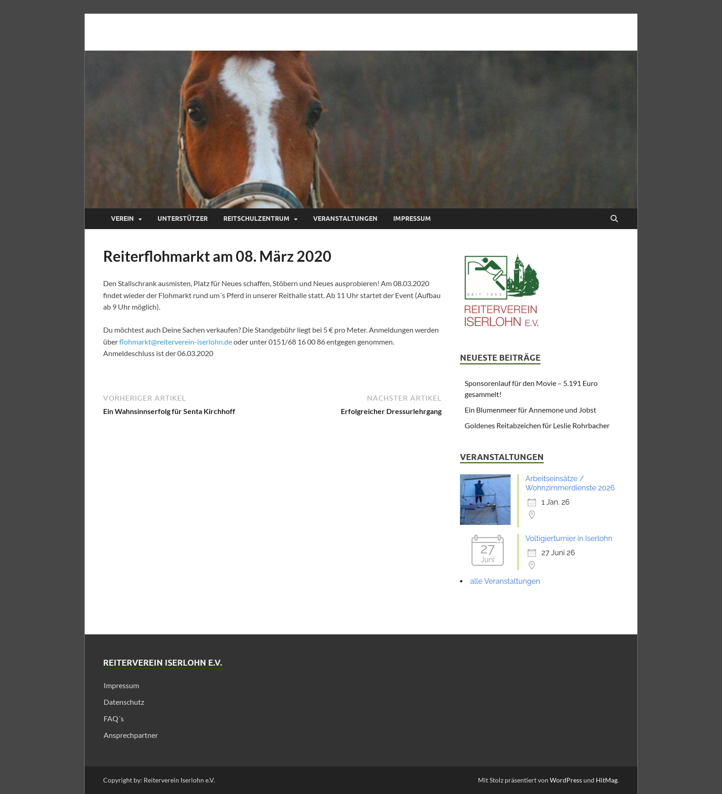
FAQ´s (114, 718)
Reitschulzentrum (256, 218)
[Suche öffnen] (614, 219)
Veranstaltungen (345, 218)
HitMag (606, 780)
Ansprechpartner (131, 735)
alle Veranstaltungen (505, 581)
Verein (122, 218)
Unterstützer (182, 218)
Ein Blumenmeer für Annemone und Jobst (530, 409)
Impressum (412, 218)
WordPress (566, 780)
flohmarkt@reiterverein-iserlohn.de (175, 341)
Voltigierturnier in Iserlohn (568, 538)
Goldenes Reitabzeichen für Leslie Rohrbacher (537, 425)
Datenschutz (124, 701)
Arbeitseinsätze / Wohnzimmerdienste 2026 (570, 483)
